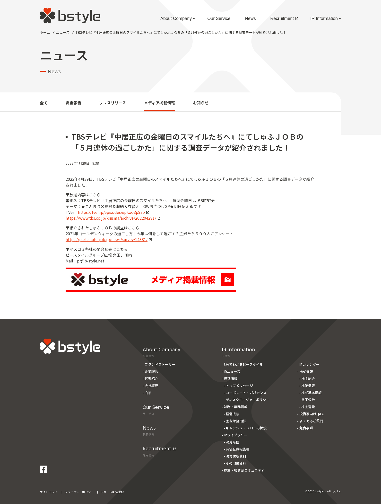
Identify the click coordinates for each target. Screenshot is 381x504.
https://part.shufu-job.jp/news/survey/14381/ (109, 239)
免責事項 (306, 427)
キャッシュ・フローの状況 (246, 427)
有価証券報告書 (238, 449)
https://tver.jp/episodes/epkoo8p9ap (113, 212)
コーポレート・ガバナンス (246, 392)
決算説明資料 (236, 456)
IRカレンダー (309, 364)
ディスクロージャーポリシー (247, 399)
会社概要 (151, 385)
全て (44, 103)
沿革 (148, 392)
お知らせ (200, 103)
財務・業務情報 (236, 406)
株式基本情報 (311, 392)
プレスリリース (112, 103)
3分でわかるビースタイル (243, 364)
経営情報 (230, 378)
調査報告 (73, 103)
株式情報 (306, 371)
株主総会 (308, 378)
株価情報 (308, 385)
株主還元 (308, 406)
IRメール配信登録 (112, 492)
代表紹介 (151, 378)
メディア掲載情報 (159, 103)
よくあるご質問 (311, 420)
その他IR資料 (236, 463)
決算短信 (232, 442)
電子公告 (308, 399)
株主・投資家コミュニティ (244, 470)
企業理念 (151, 371)
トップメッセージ (239, 385)
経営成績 (232, 413)
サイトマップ (48, 492)
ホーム (45, 32)
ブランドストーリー (160, 364)
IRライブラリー (235, 434)
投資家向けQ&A (311, 413)
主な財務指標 (236, 420)
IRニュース (232, 371)
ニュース (62, 32)
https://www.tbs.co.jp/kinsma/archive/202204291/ (113, 218)
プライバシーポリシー (79, 492)
